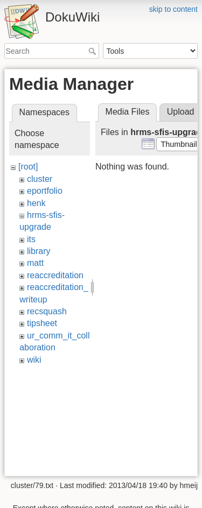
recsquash (47, 311)
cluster (39, 179)
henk (36, 203)
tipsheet (42, 323)
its (31, 239)
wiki (34, 359)
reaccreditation (55, 275)
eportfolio (44, 190)
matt (35, 262)
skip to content (173, 9)
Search (93, 51)
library (39, 251)
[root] (28, 166)
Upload (180, 111)
